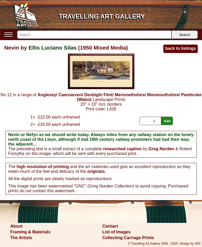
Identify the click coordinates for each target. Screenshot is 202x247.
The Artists (21, 237)
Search (184, 35)
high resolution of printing (43, 166)
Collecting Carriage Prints (128, 237)
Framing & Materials (30, 232)
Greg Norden (161, 149)
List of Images (116, 232)
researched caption (122, 149)
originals (96, 171)
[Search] (94, 34)
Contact (110, 226)
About (16, 226)
